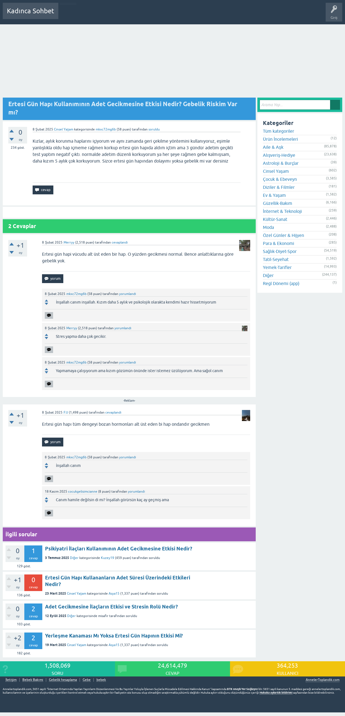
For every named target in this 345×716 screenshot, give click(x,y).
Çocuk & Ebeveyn (280, 179)
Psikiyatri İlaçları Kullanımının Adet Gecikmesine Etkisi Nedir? (118, 549)
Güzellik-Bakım (277, 203)
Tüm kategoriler (278, 131)
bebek (101, 680)
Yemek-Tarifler (277, 267)
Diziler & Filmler (279, 187)
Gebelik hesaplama (63, 680)
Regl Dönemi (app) (281, 283)
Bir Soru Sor (165, 15)
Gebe (87, 680)
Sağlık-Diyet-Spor (280, 251)
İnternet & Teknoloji (282, 211)
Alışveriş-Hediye (279, 155)
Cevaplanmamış (92, 15)
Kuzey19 (107, 558)
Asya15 (114, 593)
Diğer (74, 558)
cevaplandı (120, 242)
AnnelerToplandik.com (322, 680)
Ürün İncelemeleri (280, 139)
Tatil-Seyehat (276, 259)
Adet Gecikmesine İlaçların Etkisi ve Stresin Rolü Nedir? (111, 607)
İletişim (11, 680)
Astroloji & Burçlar (281, 163)
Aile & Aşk (273, 147)
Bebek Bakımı (226, 15)
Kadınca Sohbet (30, 11)
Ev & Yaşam (274, 195)
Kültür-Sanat (275, 219)
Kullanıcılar (142, 15)
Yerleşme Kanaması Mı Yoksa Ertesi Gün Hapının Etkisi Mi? (114, 636)
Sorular (68, 15)
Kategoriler (119, 15)
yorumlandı (127, 294)
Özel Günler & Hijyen (283, 235)
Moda (268, 227)
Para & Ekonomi (278, 243)
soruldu (154, 129)
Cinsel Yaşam (63, 129)
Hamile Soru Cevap (194, 15)
